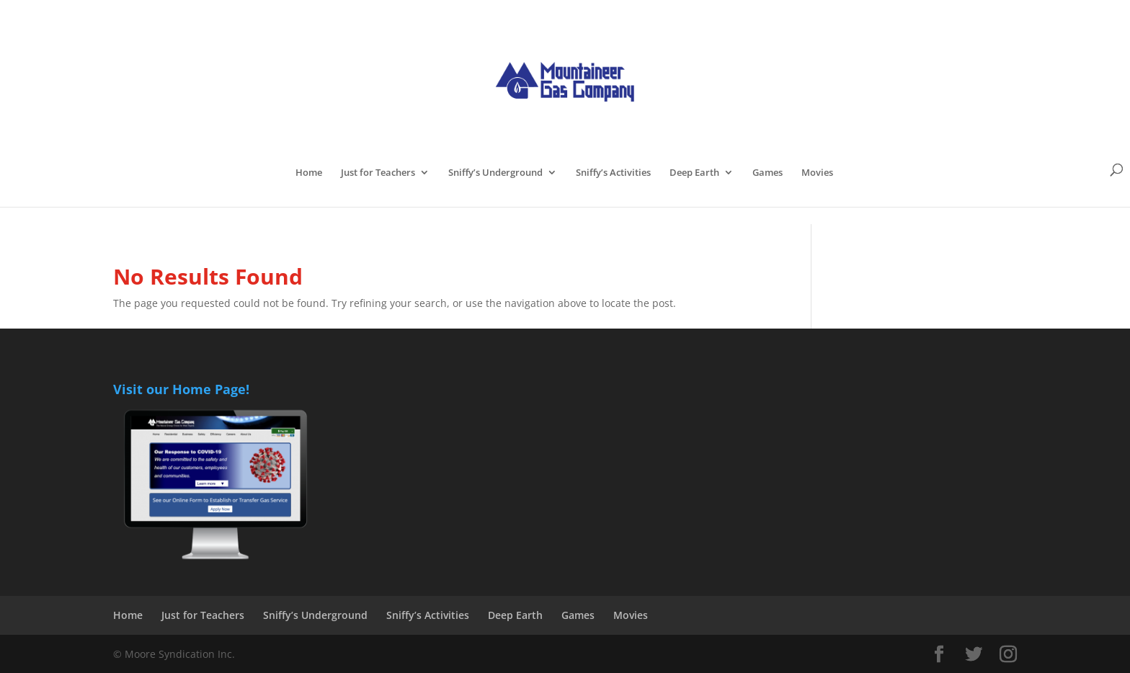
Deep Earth (694, 173)
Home (308, 173)
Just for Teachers (378, 173)
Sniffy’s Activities (613, 173)
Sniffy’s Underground (495, 173)
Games (767, 173)
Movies (817, 173)
